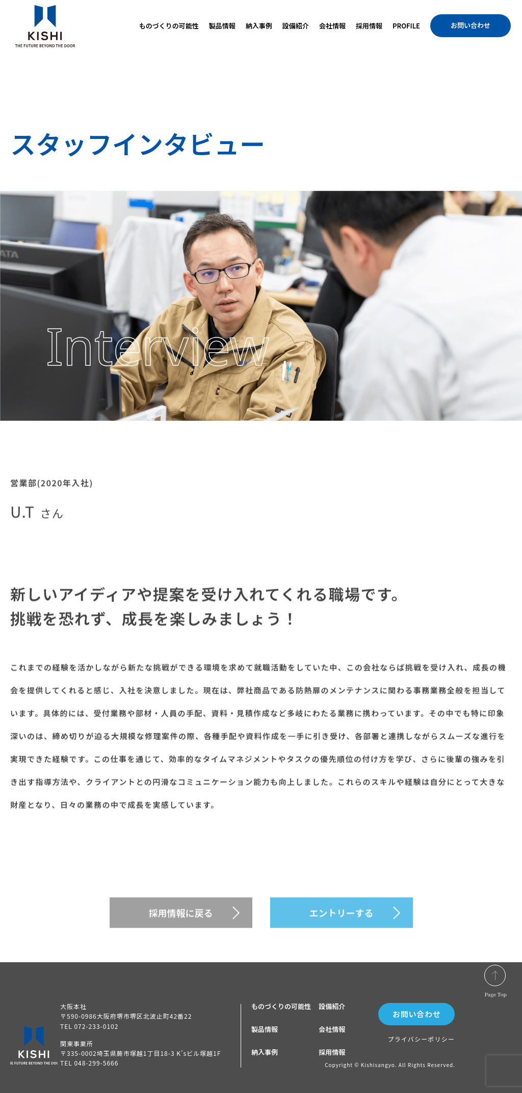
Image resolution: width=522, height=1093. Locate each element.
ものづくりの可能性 (169, 26)
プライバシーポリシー (421, 1038)
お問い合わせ (470, 25)
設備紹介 (295, 26)
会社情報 (332, 26)
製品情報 (222, 26)
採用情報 (369, 26)
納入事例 (259, 26)
